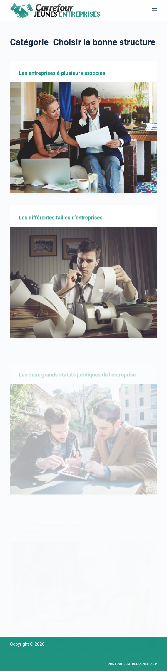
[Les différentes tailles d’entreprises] (83, 285)
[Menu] (154, 10)
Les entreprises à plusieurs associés (62, 73)
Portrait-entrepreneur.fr (132, 664)
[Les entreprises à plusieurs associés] (83, 138)
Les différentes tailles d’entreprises (61, 220)
